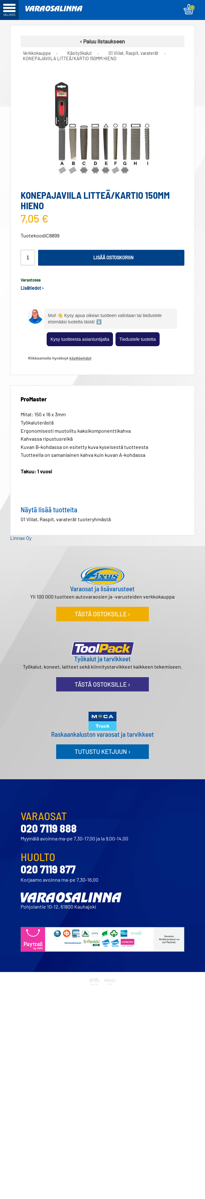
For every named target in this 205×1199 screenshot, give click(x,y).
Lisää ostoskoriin (113, 257)
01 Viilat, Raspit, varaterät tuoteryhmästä (66, 519)
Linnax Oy (20, 538)
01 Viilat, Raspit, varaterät (133, 53)
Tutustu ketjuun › (102, 751)
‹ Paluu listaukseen (102, 41)
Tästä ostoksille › (102, 614)
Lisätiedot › (32, 288)
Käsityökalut (79, 53)
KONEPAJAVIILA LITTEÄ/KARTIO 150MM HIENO (69, 58)
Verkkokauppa (36, 53)
